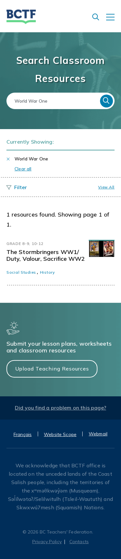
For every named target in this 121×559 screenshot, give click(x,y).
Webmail (98, 434)
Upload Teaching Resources (52, 368)
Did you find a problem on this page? (60, 407)
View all (106, 187)
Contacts (79, 541)
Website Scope (60, 434)
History (47, 272)
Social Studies (21, 272)
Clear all (23, 169)
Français (23, 434)
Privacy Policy (47, 541)
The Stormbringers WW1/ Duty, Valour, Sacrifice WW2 (45, 255)
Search (106, 101)
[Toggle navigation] (113, 20)
